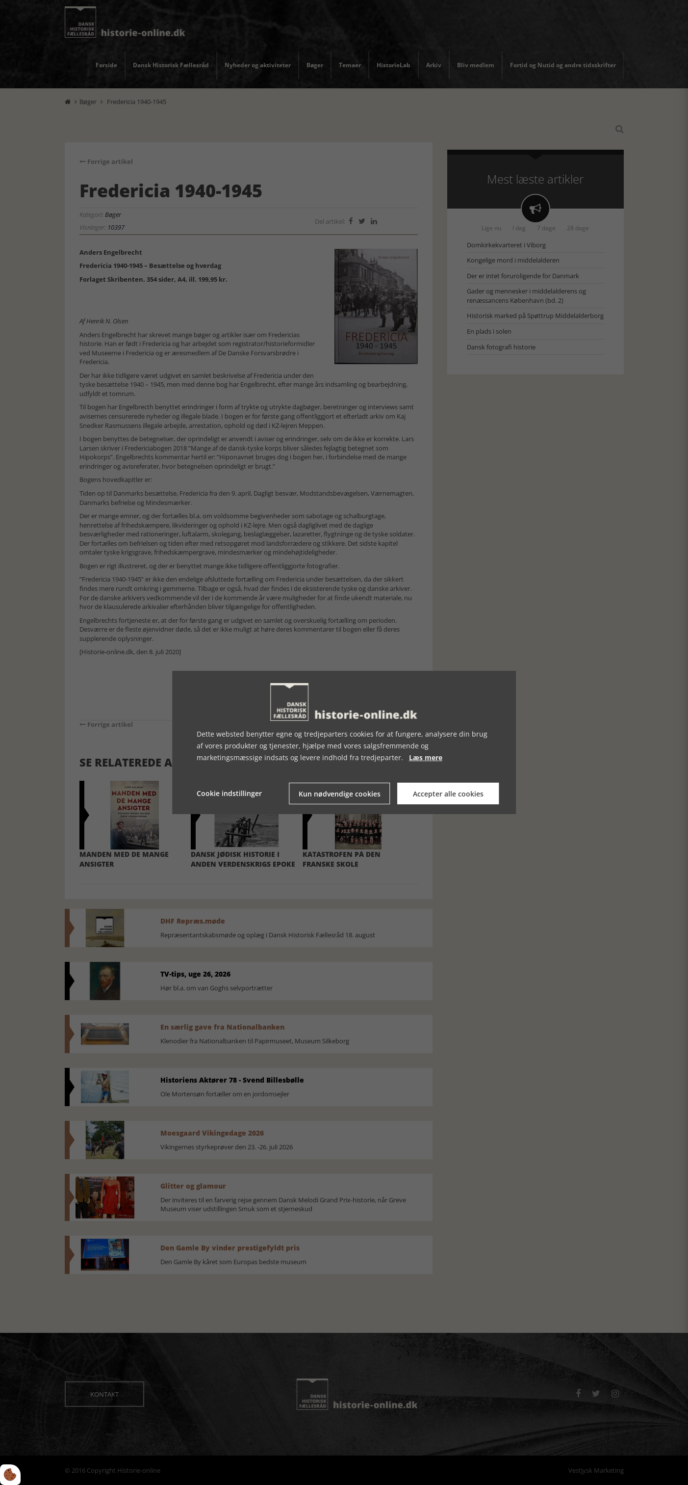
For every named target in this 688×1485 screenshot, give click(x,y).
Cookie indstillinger (229, 793)
